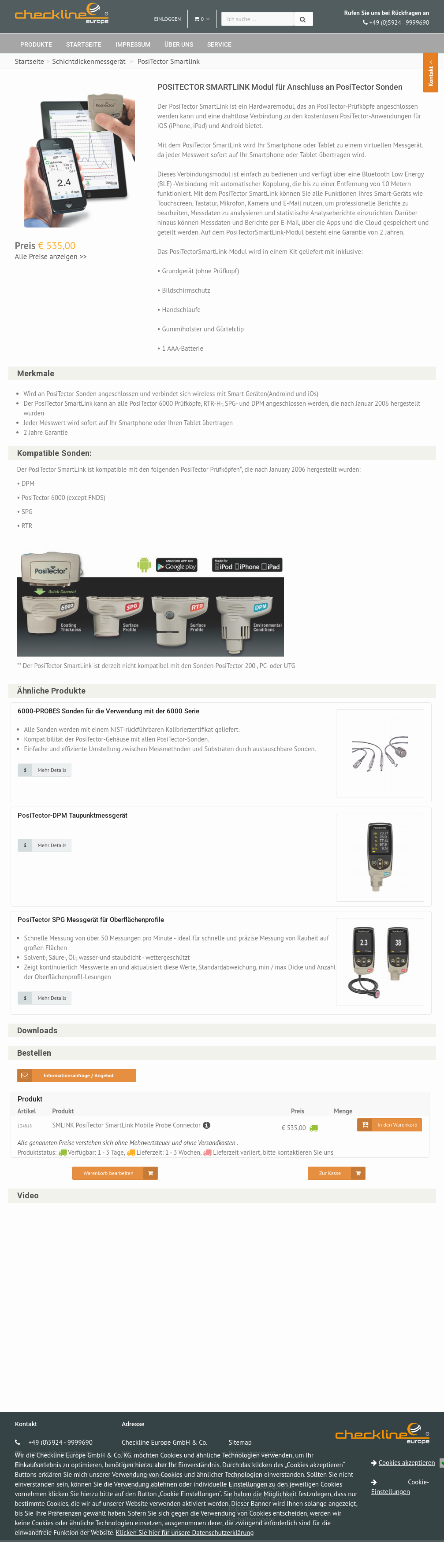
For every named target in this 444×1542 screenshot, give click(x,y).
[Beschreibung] (210, 1126)
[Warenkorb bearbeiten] (115, 1174)
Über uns (178, 44)
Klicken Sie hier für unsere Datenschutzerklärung (185, 1532)
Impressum (133, 44)
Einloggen (167, 18)
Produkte (36, 44)
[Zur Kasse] (337, 1174)
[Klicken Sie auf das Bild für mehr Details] (44, 771)
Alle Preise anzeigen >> (51, 256)
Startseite (83, 44)
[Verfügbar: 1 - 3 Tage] (313, 1129)
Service (219, 44)
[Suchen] (303, 19)
